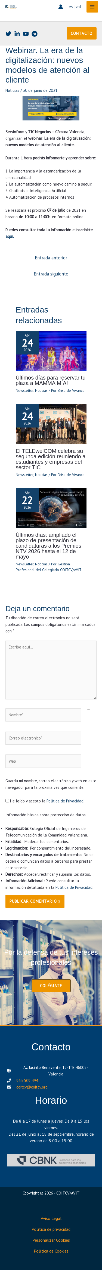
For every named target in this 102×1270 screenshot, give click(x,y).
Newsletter (24, 390)
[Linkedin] (17, 34)
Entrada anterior (51, 258)
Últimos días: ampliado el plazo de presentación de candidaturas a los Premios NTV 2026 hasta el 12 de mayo (48, 546)
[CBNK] (51, 1160)
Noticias (12, 90)
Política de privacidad (51, 1229)
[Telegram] (35, 34)
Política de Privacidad (65, 801)
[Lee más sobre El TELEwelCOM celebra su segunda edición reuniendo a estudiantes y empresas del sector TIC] (51, 423)
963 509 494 (27, 1080)
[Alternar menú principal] (92, 7)
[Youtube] (26, 34)
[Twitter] (8, 34)
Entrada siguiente (51, 274)
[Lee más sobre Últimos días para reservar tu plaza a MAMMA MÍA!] (51, 350)
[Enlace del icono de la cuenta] (60, 6)
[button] (81, 33)
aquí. (9, 236)
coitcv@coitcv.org (32, 1087)
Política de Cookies (51, 1251)
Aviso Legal (51, 1218)
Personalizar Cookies (51, 1240)
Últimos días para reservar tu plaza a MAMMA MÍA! (51, 380)
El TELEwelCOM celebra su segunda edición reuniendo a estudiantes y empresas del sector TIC (51, 459)
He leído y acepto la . (44, 801)
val (78, 6)
